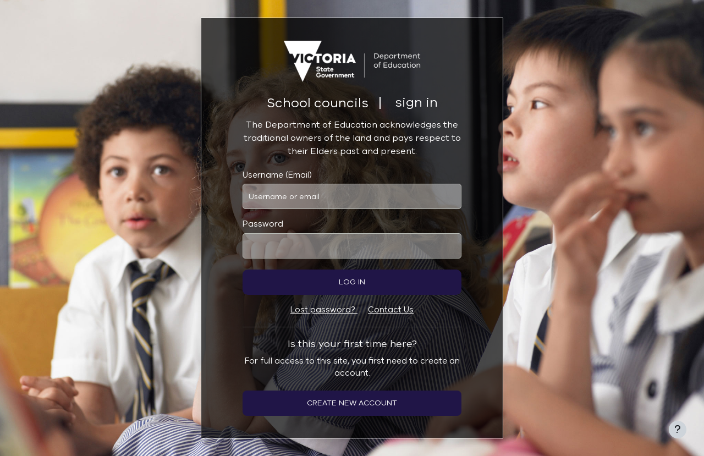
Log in (352, 282)
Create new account (352, 403)
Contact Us (391, 309)
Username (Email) (277, 174)
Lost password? (324, 309)
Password (263, 223)
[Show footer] (677, 429)
